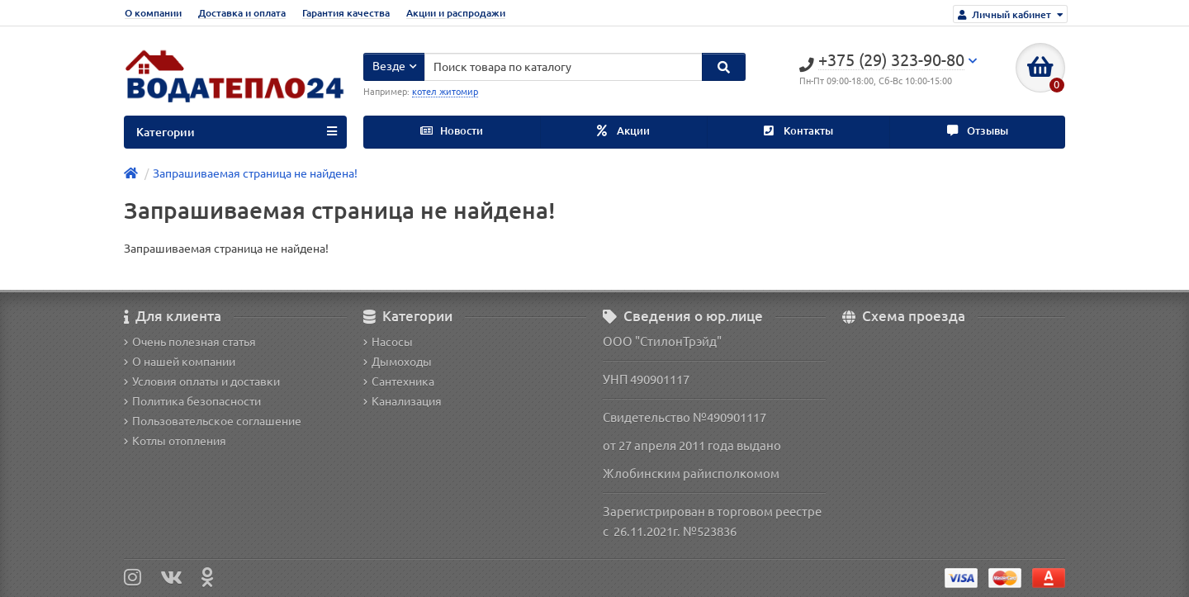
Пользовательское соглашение (212, 421)
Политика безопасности (192, 401)
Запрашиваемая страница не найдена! (255, 173)
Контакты (798, 131)
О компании (153, 12)
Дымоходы (397, 361)
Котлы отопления (175, 441)
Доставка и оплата (242, 12)
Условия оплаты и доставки (202, 381)
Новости (451, 131)
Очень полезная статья (190, 341)
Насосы (388, 341)
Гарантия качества (346, 12)
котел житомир (445, 92)
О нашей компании (179, 361)
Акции (623, 131)
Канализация (402, 401)
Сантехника (398, 381)
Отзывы (977, 131)
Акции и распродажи (455, 12)
